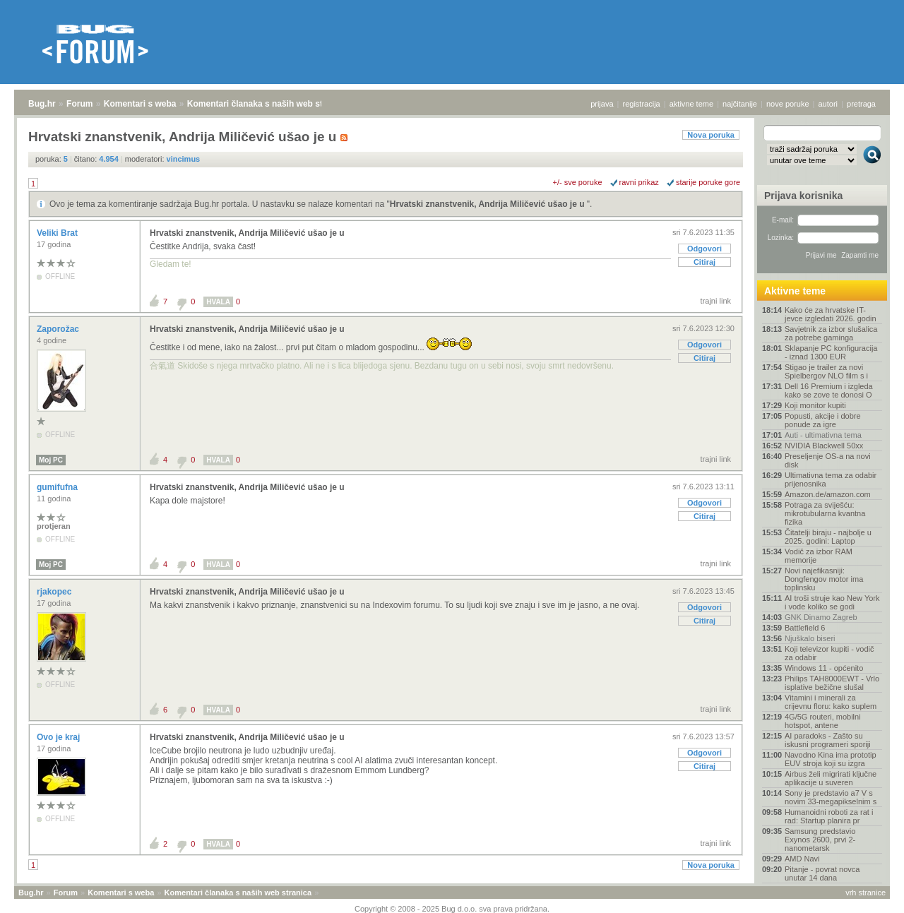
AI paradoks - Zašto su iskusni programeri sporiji (828, 740)
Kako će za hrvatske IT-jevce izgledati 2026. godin (830, 314)
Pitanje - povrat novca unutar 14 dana (822, 873)
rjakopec (55, 592)
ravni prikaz (639, 182)
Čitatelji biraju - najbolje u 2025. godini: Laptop (828, 536)
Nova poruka (710, 135)
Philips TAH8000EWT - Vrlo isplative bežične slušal (832, 682)
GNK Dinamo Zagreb (821, 617)
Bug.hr (42, 104)
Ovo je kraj (60, 737)
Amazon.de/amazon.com (828, 494)
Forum (79, 104)
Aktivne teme (795, 291)
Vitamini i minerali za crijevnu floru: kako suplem (830, 701)
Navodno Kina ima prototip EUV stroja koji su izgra (830, 759)
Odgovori (704, 248)
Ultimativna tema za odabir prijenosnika (830, 479)
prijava (601, 104)
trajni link (716, 301)
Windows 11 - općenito (824, 668)
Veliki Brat (58, 233)
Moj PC (51, 460)
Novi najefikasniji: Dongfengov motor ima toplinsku (824, 579)
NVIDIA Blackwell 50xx (824, 445)
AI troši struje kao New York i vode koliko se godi (832, 602)
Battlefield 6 (805, 627)
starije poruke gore (708, 182)
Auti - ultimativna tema (823, 435)
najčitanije (739, 104)
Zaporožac (59, 329)
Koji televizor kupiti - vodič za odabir (829, 653)
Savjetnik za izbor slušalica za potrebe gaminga (831, 333)
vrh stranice (865, 892)
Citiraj (704, 262)
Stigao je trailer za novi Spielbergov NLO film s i (826, 371)
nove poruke (787, 104)
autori (828, 104)
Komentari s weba (140, 104)
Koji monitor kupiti (815, 405)
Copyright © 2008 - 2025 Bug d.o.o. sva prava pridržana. (452, 909)
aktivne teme (691, 104)
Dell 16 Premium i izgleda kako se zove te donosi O (829, 390)
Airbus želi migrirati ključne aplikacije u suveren (830, 778)
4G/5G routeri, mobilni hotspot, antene (823, 720)
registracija (641, 104)
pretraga (861, 104)
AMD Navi (802, 858)
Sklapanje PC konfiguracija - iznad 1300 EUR (831, 352)
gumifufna (58, 487)
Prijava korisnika (803, 195)
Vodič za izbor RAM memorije (818, 555)
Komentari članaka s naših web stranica (267, 104)
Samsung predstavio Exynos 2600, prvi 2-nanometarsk (820, 839)
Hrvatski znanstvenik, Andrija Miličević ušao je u (488, 204)
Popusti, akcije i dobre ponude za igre (823, 420)
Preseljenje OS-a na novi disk (828, 460)
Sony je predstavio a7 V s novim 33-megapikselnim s (830, 797)
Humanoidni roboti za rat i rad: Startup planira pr (829, 816)
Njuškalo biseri (810, 638)
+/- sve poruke (577, 182)
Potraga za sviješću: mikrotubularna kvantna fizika (825, 513)
